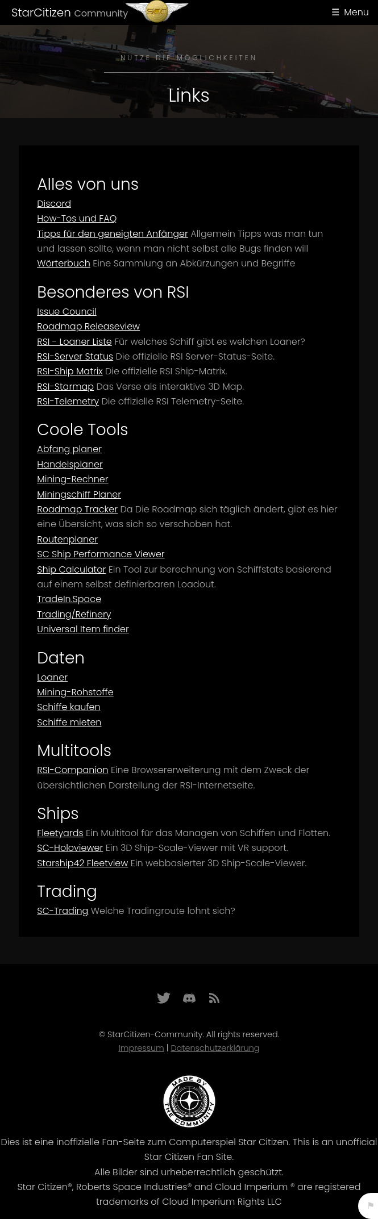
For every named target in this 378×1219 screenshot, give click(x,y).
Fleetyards (60, 833)
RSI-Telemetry (68, 401)
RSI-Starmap (65, 386)
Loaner (52, 677)
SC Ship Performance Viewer (100, 554)
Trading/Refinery (74, 614)
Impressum (141, 1048)
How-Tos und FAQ (77, 218)
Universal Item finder (82, 629)
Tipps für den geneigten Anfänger (112, 233)
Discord (54, 203)
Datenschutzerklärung (215, 1048)
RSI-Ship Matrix (69, 371)
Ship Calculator (71, 569)
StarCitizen (69, 12)
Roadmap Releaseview (88, 326)
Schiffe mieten (69, 722)
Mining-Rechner (72, 479)
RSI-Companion (72, 770)
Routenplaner (67, 539)
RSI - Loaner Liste (74, 341)
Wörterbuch (63, 263)
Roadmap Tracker (77, 509)
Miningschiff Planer (79, 494)
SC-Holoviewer (70, 847)
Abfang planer (69, 449)
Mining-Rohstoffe (75, 692)
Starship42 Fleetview (82, 863)
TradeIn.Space (69, 599)
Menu (356, 12)
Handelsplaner (70, 464)
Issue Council (66, 311)
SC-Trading (62, 910)
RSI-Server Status (75, 356)
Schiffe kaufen (68, 706)
